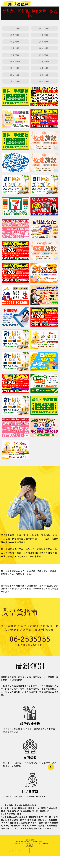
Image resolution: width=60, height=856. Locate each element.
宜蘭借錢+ (15, 74)
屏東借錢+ (44, 68)
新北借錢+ (44, 28)
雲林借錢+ (15, 81)
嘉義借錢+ (44, 48)
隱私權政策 (30, 847)
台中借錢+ (44, 35)
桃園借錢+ (15, 35)
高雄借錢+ (44, 41)
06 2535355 (15, 851)
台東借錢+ (44, 61)
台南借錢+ (15, 41)
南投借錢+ (15, 61)
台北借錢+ (15, 28)
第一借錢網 (30, 840)
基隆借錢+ (15, 48)
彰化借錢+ (44, 55)
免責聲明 (30, 845)
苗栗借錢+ (15, 55)
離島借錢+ (44, 81)
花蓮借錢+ (44, 74)
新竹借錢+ (15, 68)
